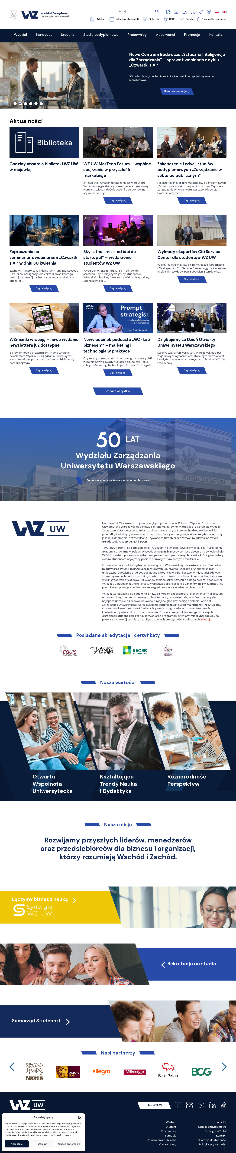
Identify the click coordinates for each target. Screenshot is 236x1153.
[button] (80, 1117)
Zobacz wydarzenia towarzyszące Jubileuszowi (118, 480)
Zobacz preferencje (69, 1144)
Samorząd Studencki (41, 1021)
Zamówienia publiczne (161, 1140)
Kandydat (220, 1122)
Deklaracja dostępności (211, 1140)
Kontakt (221, 1135)
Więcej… (206, 619)
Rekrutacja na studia (188, 964)
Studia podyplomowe (212, 1127)
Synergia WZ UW (215, 1131)
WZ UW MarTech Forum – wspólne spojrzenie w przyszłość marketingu (117, 169)
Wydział (171, 1122)
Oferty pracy (167, 1144)
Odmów (42, 1144)
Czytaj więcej (118, 200)
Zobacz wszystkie (118, 391)
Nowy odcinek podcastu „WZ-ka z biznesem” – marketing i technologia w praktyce (116, 345)
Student (170, 1127)
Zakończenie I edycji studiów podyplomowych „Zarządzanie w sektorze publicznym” (189, 169)
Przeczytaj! (176, 82)
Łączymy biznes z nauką (40, 899)
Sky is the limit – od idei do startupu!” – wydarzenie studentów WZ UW (109, 257)
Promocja (170, 1135)
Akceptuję (17, 1144)
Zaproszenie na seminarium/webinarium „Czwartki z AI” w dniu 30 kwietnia (44, 257)
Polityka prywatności (212, 1144)
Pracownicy (168, 1131)
